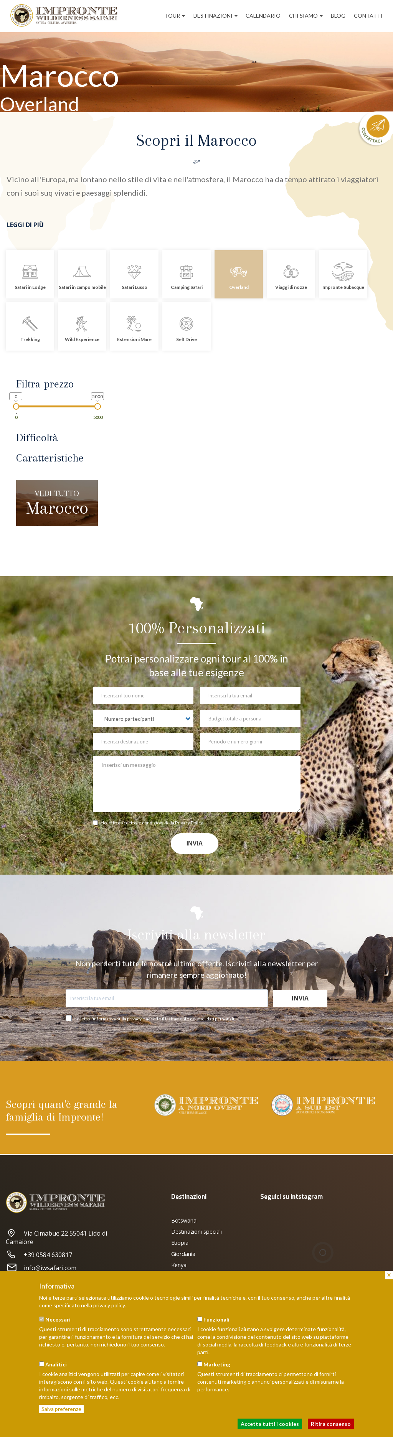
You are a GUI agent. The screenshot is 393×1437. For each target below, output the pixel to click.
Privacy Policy (189, 823)
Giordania (183, 1253)
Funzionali (216, 1319)
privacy (134, 1019)
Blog (338, 15)
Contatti (368, 15)
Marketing (216, 1364)
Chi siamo (306, 15)
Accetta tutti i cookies (270, 1424)
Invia (195, 843)
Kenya (179, 1265)
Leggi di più (25, 225)
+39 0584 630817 (39, 1255)
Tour (175, 15)
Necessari (58, 1319)
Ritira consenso (331, 1424)
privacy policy (109, 1305)
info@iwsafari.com (41, 1268)
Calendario (263, 15)
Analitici (56, 1364)
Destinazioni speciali (196, 1231)
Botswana (183, 1220)
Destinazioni (215, 15)
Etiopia (179, 1242)
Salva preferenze (61, 1409)
